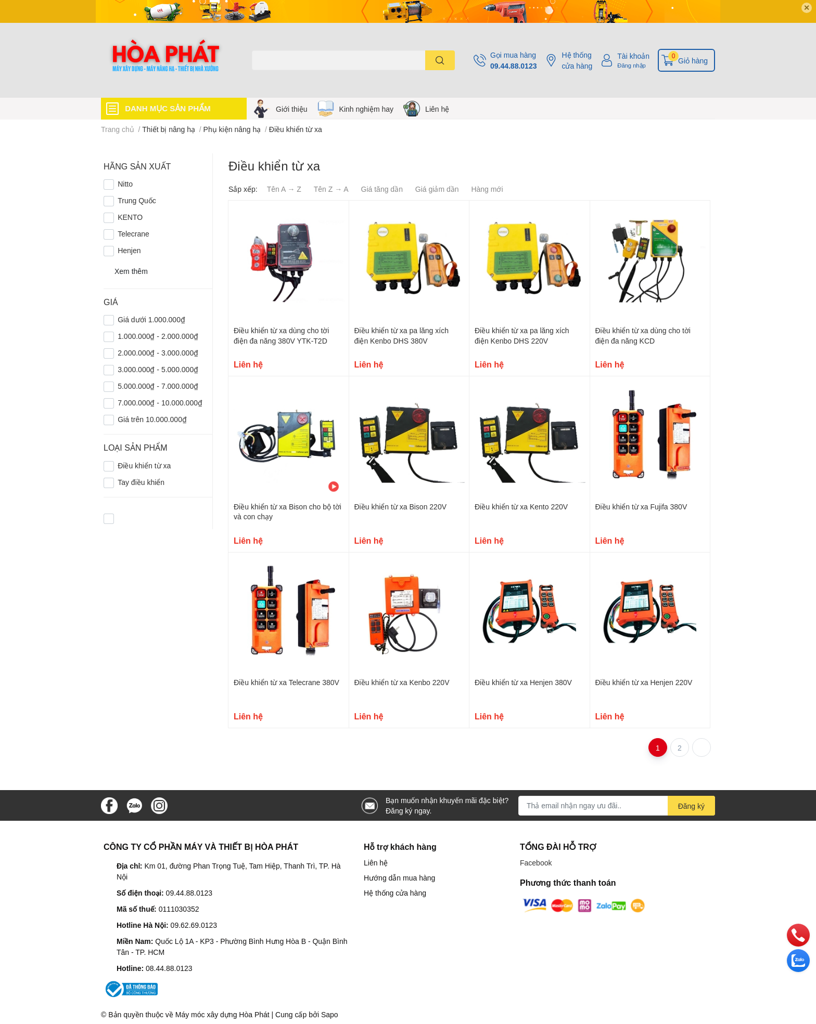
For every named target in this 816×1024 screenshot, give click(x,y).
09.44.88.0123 (513, 65)
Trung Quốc (137, 200)
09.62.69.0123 (194, 925)
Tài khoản (633, 55)
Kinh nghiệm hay (366, 108)
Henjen (129, 250)
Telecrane (133, 233)
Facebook (536, 862)
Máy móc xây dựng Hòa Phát (222, 1014)
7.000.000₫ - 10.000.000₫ (160, 402)
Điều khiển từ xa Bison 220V (400, 506)
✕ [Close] (807, 7)
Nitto (125, 183)
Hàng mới (487, 189)
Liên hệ (437, 108)
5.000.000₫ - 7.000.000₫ (158, 386)
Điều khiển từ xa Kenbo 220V (402, 682)
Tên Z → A (331, 189)
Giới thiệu (292, 108)
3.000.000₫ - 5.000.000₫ (158, 369)
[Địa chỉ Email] (616, 806)
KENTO (130, 217)
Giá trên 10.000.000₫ (152, 419)
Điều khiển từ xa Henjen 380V (523, 682)
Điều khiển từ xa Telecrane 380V (286, 682)
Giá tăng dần (382, 189)
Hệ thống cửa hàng (577, 60)
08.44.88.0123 (169, 968)
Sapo (329, 1014)
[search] (440, 60)
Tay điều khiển (141, 482)
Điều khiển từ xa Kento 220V (521, 506)
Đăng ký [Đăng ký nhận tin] (691, 806)
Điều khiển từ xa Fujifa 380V (641, 506)
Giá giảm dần (437, 189)
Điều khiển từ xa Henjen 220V (644, 682)
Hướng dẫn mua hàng (399, 877)
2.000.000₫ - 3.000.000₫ (158, 352)
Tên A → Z (284, 189)
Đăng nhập (631, 65)
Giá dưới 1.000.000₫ (151, 319)
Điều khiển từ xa (144, 465)
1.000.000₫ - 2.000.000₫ (158, 336)
